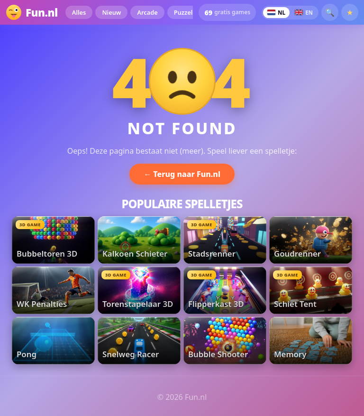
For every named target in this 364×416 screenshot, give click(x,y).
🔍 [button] (330, 12)
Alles (79, 12)
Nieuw (111, 12)
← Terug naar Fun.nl (182, 174)
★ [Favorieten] (349, 12)
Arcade (147, 12)
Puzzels (185, 12)
